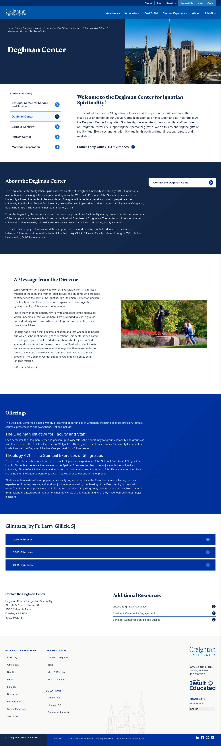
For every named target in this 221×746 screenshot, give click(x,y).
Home (10, 28)
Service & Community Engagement (134, 613)
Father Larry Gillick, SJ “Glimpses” (103, 147)
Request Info (186, 2)
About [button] (196, 13)
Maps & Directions (57, 672)
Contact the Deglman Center (171, 183)
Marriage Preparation (26, 147)
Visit (200, 2)
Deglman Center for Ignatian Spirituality (28, 601)
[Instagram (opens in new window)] (207, 737)
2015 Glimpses (23, 552)
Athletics (210, 13)
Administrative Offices (95, 28)
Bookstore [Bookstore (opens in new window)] (12, 694)
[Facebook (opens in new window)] (202, 737)
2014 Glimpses (23, 565)
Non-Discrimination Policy (80, 738)
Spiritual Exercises (94, 131)
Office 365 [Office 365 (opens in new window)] (13, 665)
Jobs (50, 665)
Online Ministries (16, 709)
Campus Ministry (23, 126)
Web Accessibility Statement (130, 738)
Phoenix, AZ (54, 705)
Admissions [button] (132, 13)
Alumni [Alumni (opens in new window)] (147, 2)
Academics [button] (113, 13)
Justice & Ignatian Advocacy (130, 607)
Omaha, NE (54, 697)
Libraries (11, 687)
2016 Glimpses (23, 540)
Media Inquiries (56, 679)
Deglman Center (22, 116)
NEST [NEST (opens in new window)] (10, 679)
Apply (210, 2)
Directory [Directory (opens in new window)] (12, 657)
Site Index (12, 716)
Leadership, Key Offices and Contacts (63, 28)
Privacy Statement (104, 738)
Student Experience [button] (175, 13)
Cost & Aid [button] (151, 13)
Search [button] (169, 2)
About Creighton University (30, 28)
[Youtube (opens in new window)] (213, 737)
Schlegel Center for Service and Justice (30, 104)
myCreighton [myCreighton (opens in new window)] (14, 701)
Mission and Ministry (17, 31)
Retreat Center (21, 137)
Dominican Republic (59, 712)
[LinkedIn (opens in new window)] (197, 737)
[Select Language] (202, 709)
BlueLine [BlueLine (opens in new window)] (12, 672)
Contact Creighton (58, 657)
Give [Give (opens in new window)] (159, 2)
